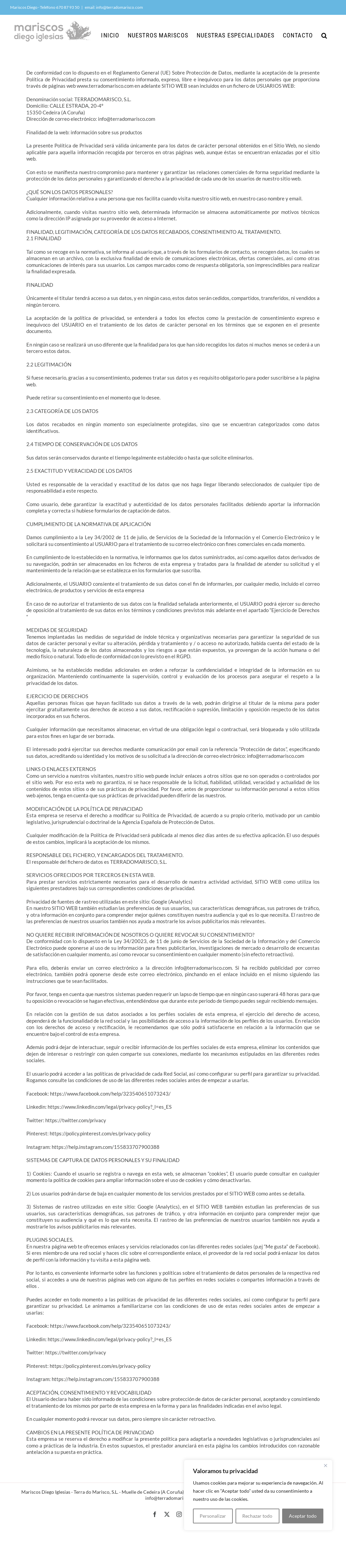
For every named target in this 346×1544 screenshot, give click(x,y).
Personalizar (213, 1516)
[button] (324, 35)
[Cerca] (325, 1465)
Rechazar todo (257, 1516)
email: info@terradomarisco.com (114, 7)
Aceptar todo (303, 1516)
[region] (258, 1495)
